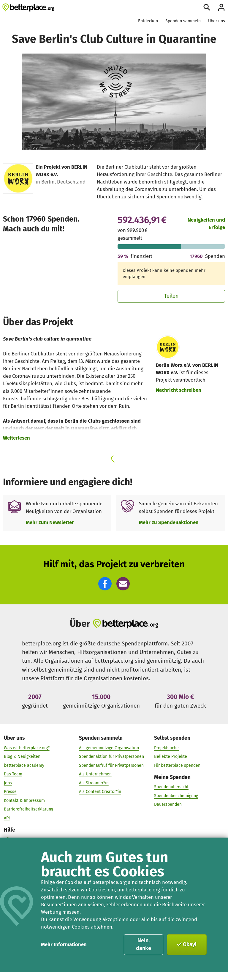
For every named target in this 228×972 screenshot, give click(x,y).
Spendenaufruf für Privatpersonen (111, 765)
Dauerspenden (168, 804)
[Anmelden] (221, 7)
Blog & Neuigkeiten (22, 756)
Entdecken (148, 20)
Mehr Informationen (64, 944)
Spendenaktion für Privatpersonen (111, 756)
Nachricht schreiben (178, 390)
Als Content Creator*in (100, 791)
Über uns (216, 20)
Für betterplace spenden (177, 765)
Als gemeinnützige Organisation (109, 747)
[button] (105, 583)
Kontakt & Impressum (24, 800)
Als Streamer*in (94, 782)
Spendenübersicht (171, 786)
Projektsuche (166, 747)
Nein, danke (143, 944)
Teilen (171, 296)
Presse (10, 791)
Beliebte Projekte (170, 756)
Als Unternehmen (95, 773)
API (7, 817)
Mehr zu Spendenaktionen (169, 522)
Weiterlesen (16, 438)
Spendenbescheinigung (176, 795)
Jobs (8, 782)
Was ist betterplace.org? (27, 747)
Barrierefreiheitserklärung (28, 808)
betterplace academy (24, 765)
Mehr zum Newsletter (50, 522)
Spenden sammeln (183, 20)
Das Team (13, 773)
